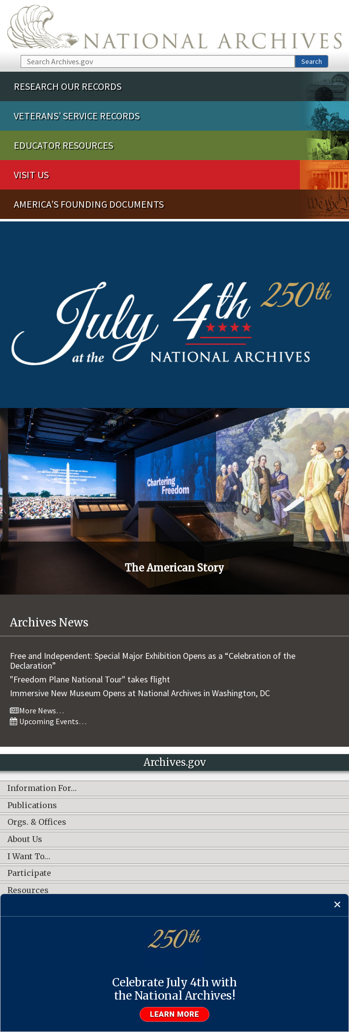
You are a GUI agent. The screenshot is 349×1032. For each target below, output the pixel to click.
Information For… (42, 788)
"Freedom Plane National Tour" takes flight (90, 679)
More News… (37, 710)
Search (311, 61)
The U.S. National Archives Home (174, 27)
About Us (24, 839)
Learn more (174, 1014)
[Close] (337, 905)
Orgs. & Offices (36, 822)
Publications (32, 805)
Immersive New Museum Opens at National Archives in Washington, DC (140, 693)
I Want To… (28, 856)
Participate (29, 873)
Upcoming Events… (48, 721)
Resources (28, 890)
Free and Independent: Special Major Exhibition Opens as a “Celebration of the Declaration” (152, 660)
